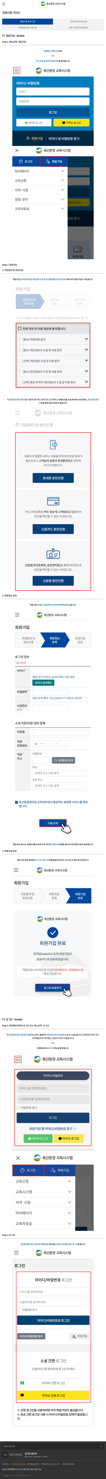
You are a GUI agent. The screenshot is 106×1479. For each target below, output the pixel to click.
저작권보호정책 (33, 1464)
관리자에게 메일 (68, 1464)
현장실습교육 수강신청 (27, 27)
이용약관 (5, 1464)
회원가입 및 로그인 (27, 21)
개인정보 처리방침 (18, 1464)
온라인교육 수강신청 (78, 21)
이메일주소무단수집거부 (50, 1464)
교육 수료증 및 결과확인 (78, 27)
